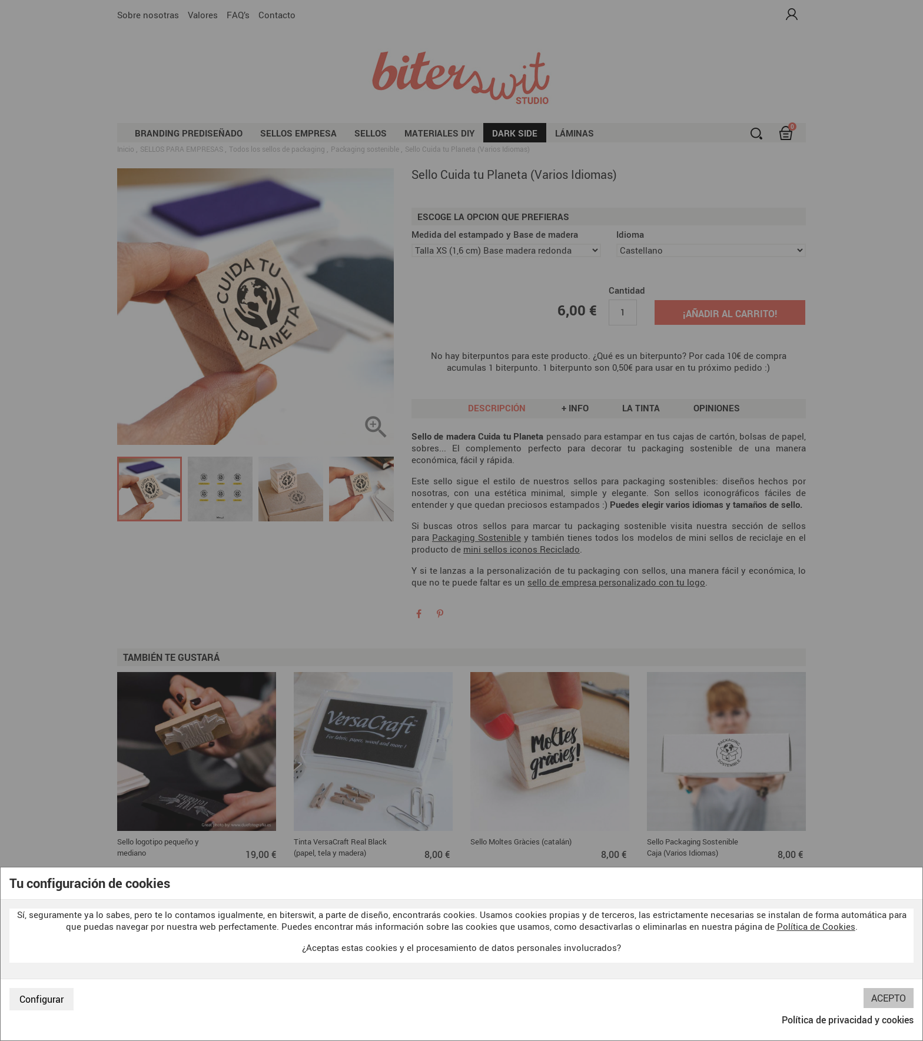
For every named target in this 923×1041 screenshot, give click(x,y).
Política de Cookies (816, 926)
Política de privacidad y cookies (848, 1020)
